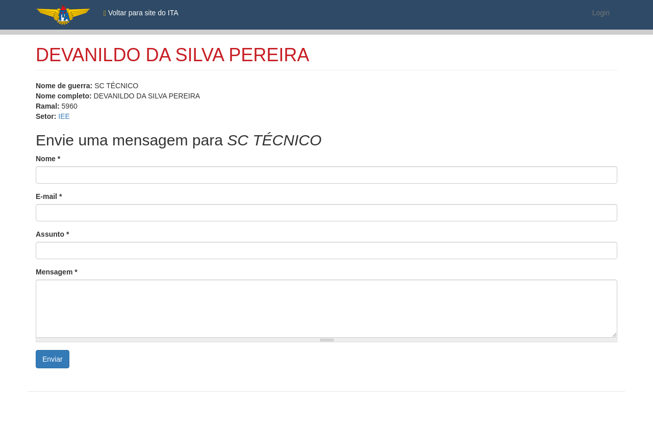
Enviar (52, 359)
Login (601, 13)
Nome (48, 159)
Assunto (52, 234)
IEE (64, 116)
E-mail (49, 196)
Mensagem (57, 272)
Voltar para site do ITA (141, 13)
